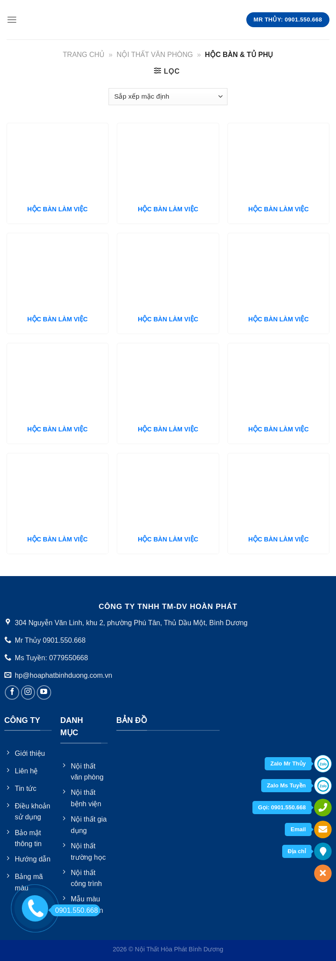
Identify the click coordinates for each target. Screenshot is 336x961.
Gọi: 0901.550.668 (282, 807)
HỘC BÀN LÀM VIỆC (57, 209)
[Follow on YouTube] (44, 692)
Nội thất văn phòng (155, 54)
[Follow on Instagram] (28, 692)
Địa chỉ (297, 851)
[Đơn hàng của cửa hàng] (167, 96)
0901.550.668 (74, 910)
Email (298, 829)
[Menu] (12, 19)
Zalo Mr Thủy (288, 763)
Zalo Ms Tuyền (286, 785)
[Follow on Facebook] (12, 692)
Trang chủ (84, 54)
